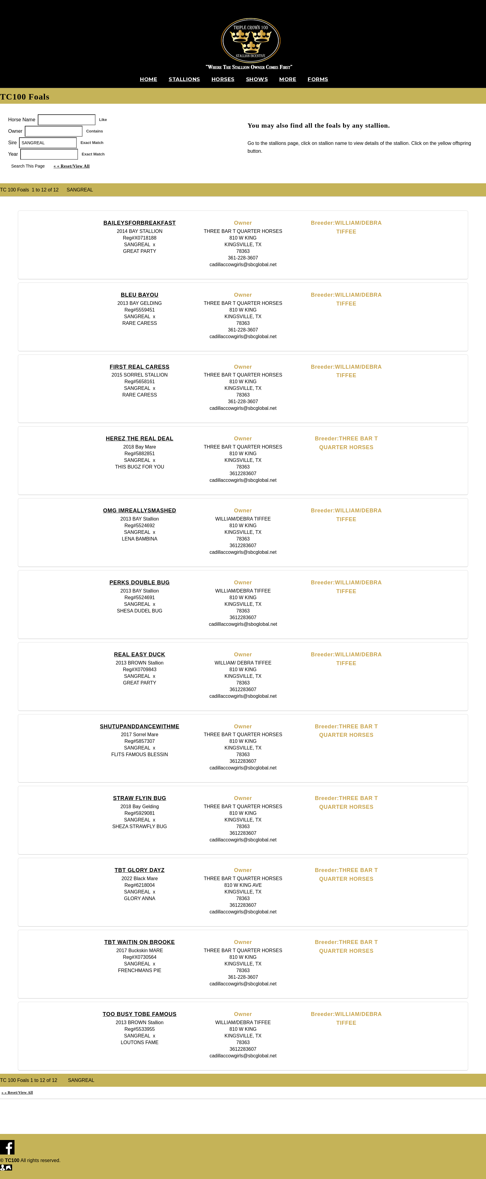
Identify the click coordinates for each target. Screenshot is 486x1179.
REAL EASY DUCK (139, 655)
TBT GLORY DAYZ (139, 870)
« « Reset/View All (71, 166)
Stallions (184, 79)
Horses (223, 79)
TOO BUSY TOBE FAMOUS (140, 1014)
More (287, 79)
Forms (318, 79)
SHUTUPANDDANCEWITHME (139, 726)
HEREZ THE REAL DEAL (139, 439)
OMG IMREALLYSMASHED (139, 511)
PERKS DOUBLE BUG (139, 583)
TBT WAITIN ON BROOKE (139, 942)
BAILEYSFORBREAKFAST (139, 223)
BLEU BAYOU (140, 295)
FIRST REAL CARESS (140, 367)
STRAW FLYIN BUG (139, 798)
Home (148, 79)
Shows (257, 79)
